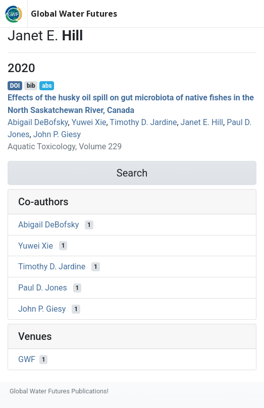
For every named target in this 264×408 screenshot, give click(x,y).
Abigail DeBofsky (38, 122)
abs (46, 85)
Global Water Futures (74, 13)
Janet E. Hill (202, 122)
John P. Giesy (57, 134)
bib (31, 85)
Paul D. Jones (42, 288)
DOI (15, 85)
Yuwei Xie (89, 122)
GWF (26, 359)
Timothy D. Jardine (143, 122)
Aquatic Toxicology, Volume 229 (65, 146)
